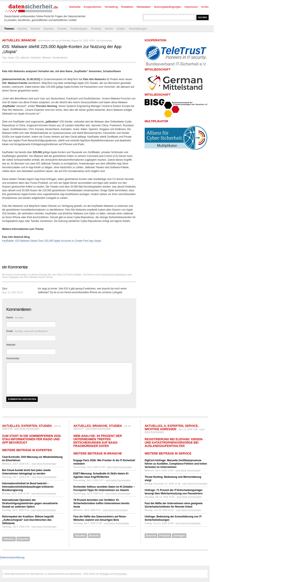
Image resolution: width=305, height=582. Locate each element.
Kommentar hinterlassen (114, 274)
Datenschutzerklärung (12, 557)
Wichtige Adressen (160, 429)
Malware (46, 57)
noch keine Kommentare (26, 428)
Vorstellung (111, 6)
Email (27, 331)
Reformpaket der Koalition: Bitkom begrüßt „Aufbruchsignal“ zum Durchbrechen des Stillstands (28, 520)
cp (57, 40)
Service (109, 28)
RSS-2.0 (61, 274)
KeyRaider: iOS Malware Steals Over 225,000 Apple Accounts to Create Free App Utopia (51, 240)
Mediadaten (144, 6)
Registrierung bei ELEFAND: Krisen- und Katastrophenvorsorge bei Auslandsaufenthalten (174, 442)
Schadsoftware (59, 57)
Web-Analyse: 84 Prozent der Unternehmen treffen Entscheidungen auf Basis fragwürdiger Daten (97, 441)
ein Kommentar (104, 40)
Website (10, 344)
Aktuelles (22, 28)
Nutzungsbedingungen (167, 6)
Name (14, 317)
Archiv (205, 6)
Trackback (13, 277)
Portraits (62, 28)
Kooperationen (92, 6)
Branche (35, 28)
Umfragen (179, 535)
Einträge (104, 574)
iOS (17, 57)
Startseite (74, 6)
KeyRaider (35, 57)
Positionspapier (78, 28)
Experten (49, 28)
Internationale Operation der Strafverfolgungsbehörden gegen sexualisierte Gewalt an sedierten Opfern (30, 503)
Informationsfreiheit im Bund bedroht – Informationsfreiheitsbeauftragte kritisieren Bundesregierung (27, 487)
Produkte (96, 28)
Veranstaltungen (138, 28)
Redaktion (127, 6)
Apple (11, 57)
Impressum (191, 6)
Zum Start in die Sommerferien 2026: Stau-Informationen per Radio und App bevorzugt (31, 439)
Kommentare (120, 574)
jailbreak (24, 57)
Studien (121, 28)
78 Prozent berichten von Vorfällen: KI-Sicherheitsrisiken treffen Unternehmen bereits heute (101, 503)
